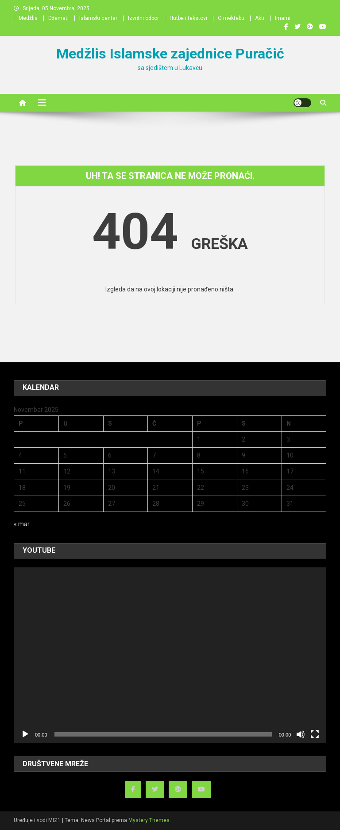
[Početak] (25, 734)
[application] (170, 655)
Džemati (58, 18)
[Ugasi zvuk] (300, 734)
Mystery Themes (149, 820)
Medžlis (28, 18)
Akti (259, 18)
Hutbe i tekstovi (188, 18)
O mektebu (231, 18)
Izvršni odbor (143, 18)
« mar (22, 523)
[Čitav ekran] (314, 734)
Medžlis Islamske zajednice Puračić (170, 53)
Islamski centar (98, 18)
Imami (282, 18)
